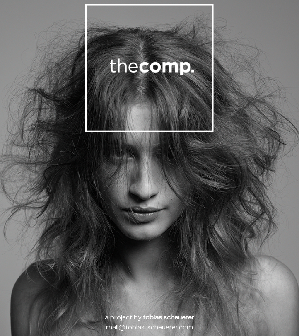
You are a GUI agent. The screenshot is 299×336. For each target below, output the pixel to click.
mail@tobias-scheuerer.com (149, 328)
